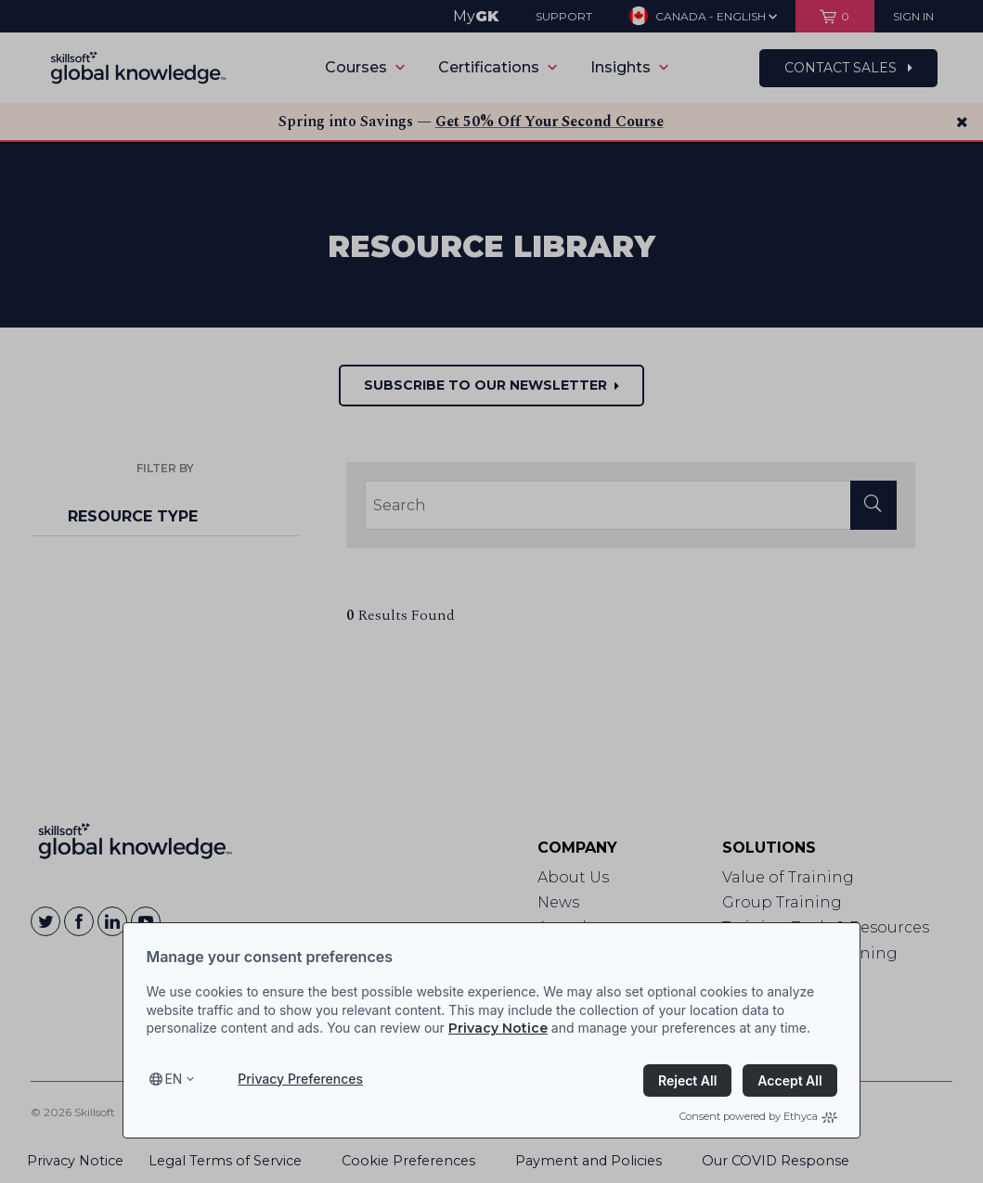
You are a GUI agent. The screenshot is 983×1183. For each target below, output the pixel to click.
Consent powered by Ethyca (758, 1116)
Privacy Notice (498, 1028)
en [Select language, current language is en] (173, 1079)
